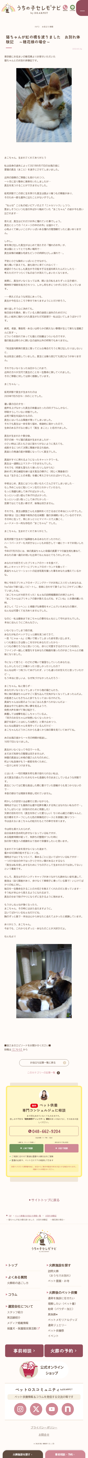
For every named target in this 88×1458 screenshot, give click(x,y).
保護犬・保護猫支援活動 (22, 1328)
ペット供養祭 (56, 1330)
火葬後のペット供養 (63, 1292)
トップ (13, 1265)
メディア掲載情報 (18, 1323)
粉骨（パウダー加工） (61, 1309)
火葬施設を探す (60, 1265)
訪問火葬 (65, 1274)
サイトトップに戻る (44, 1200)
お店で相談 (61, 1148)
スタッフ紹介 (15, 1312)
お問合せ (44, 1435)
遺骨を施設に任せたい (61, 1298)
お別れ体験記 (50, 1216)
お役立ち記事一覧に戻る (43, 1062)
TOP (10, 1216)
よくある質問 (17, 1277)
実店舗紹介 (13, 1317)
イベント (53, 1336)
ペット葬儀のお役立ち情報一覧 (28, 1216)
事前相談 (25, 1351)
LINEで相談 (26, 1148)
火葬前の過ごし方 (18, 1283)
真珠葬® (52, 1314)
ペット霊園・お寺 (58, 1281)
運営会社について (20, 1306)
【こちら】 (17, 1049)
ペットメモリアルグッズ (62, 1320)
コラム (13, 1294)
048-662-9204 (44, 1131)
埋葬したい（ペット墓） (62, 1303)
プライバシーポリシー (44, 1428)
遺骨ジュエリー (57, 1325)
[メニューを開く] (82, 8)
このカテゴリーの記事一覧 (41, 1072)
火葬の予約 (64, 1351)
